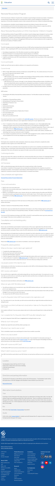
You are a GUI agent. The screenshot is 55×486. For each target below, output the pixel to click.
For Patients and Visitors (19, 459)
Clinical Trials (17, 460)
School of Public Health (32, 459)
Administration (17, 470)
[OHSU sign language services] (46, 458)
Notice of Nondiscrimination (7, 448)
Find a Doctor (17, 455)
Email (28, 471)
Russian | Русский (5, 456)
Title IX (2, 478)
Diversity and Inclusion (6, 471)
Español (2, 455)
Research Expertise (18, 480)
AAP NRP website (29, 119)
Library (15, 476)
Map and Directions (7, 383)
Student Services (31, 464)
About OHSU (4, 460)
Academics (30, 451)
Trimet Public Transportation (17, 409)
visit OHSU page (27, 341)
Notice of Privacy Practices (6, 446)
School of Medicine (31, 453)
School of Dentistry (31, 457)
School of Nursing (31, 455)
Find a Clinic (16, 457)
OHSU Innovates (18, 478)
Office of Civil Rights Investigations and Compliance (5, 474)
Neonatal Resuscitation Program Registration (11, 177)
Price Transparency (18, 462)
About (15, 468)
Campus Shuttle (15, 416)
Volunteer (3, 479)
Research (16, 466)
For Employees (31, 468)
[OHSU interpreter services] (50, 458)
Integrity (3, 469)
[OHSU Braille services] (43, 458)
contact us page (23, 339)
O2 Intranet (30, 470)
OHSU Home (3, 451)
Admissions (29, 462)
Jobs (2, 464)
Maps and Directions (5, 462)
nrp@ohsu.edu (19, 128)
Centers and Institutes (19, 471)
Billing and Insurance (18, 453)
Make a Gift (3, 466)
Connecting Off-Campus (32, 473)
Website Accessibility (5, 467)
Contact (3, 453)
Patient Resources (19, 451)
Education (8, 2)
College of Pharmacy (31, 460)
